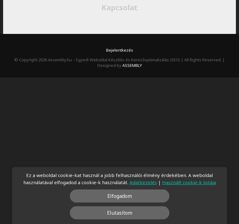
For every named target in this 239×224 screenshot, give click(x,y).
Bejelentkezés (119, 50)
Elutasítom (119, 212)
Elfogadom (119, 196)
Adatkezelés (143, 182)
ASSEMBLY (132, 65)
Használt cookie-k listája (189, 182)
